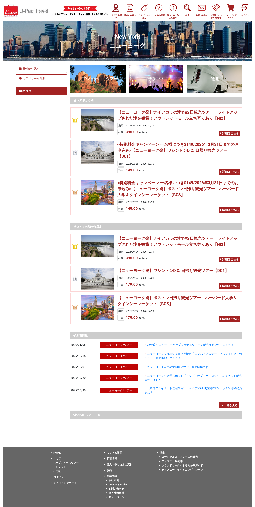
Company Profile (117, 484)
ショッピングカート (64, 482)
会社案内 (112, 480)
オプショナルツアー (66, 462)
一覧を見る (229, 405)
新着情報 (110, 458)
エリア (56, 458)
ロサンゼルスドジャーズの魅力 (178, 456)
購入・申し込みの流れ (118, 464)
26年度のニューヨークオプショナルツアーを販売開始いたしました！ (190, 345)
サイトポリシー (116, 497)
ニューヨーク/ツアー (119, 345)
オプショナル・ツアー (98, 78)
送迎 (215, 78)
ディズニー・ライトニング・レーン (181, 469)
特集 (161, 452)
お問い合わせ (115, 488)
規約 (108, 470)
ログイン (57, 477)
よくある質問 (113, 452)
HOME (56, 452)
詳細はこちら (229, 133)
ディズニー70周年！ (172, 461)
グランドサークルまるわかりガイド (181, 465)
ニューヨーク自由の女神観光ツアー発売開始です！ (179, 367)
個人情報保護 (115, 492)
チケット (156, 78)
